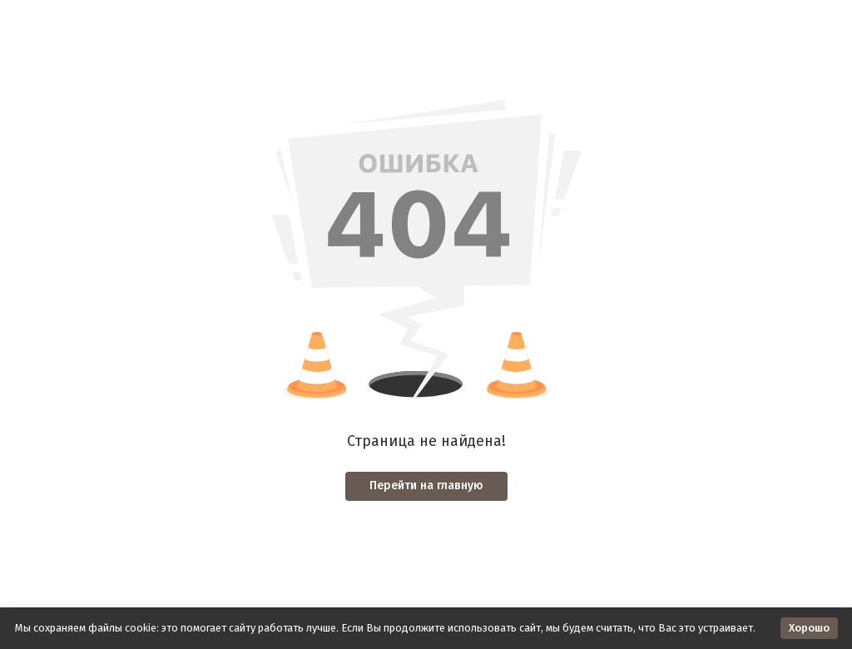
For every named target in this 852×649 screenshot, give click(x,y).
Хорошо (809, 628)
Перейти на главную (426, 485)
